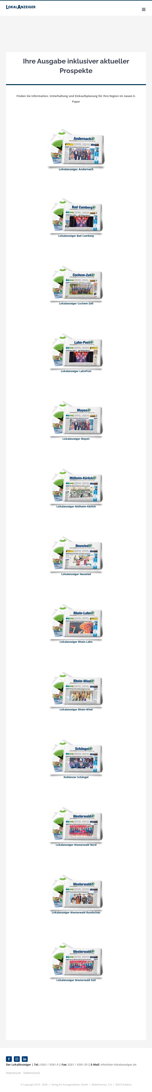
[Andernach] (76, 131)
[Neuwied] (76, 547)
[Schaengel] (76, 750)
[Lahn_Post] (76, 344)
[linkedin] (25, 1059)
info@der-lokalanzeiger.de (118, 1064)
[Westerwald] (76, 885)
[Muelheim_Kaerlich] (76, 480)
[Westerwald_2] (76, 818)
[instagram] (17, 1059)
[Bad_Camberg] (76, 209)
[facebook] (9, 1059)
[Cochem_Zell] (76, 277)
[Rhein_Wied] (76, 682)
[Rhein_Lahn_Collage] (76, 615)
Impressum (13, 1073)
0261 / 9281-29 (77, 1064)
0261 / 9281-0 (49, 1064)
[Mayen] (76, 412)
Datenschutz (31, 1073)
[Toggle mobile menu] (144, 9)
